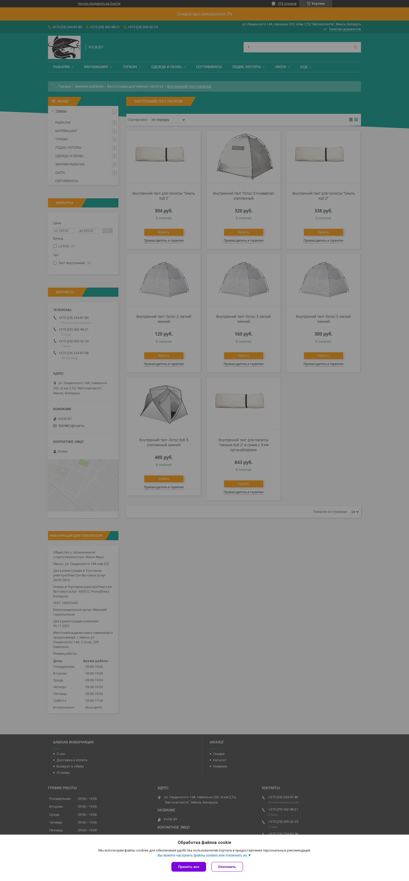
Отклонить (227, 867)
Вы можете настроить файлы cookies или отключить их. (203, 855)
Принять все (188, 867)
